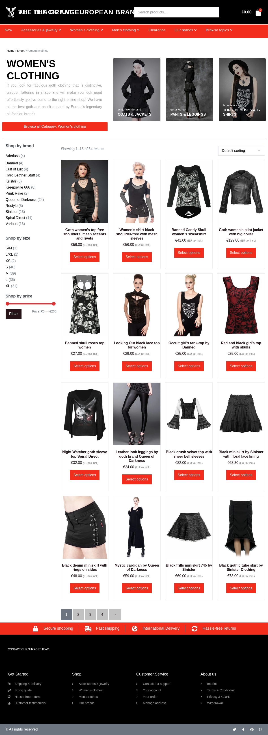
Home (10, 50)
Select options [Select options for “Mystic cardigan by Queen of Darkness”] (136, 588)
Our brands (186, 30)
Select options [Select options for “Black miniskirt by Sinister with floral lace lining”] (241, 475)
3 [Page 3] (90, 614)
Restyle (11, 206)
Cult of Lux (14, 169)
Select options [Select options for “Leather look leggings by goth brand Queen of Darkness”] (136, 479)
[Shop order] (241, 151)
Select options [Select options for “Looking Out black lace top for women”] (136, 366)
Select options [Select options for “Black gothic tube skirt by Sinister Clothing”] (241, 588)
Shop (20, 50)
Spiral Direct (15, 218)
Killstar (11, 181)
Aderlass (12, 156)
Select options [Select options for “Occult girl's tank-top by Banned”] (189, 366)
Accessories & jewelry (41, 30)
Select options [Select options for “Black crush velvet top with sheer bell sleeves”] (189, 475)
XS (8, 261)
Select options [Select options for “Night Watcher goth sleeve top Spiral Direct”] (84, 475)
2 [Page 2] (78, 614)
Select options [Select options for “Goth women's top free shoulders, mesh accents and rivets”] (84, 257)
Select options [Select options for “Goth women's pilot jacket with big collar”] (241, 253)
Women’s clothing (86, 30)
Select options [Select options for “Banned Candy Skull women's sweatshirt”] (189, 253)
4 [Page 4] (102, 614)
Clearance (156, 30)
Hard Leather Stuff (20, 175)
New (8, 30)
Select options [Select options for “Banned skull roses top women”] (84, 366)
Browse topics (219, 30)
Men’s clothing (125, 30)
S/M (9, 248)
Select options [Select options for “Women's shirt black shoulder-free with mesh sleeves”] (136, 257)
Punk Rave (14, 193)
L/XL (9, 254)
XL (8, 286)
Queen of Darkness (21, 200)
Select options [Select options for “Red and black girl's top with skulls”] (241, 366)
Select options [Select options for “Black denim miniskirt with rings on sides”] (84, 588)
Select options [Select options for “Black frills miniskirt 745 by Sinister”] (189, 588)
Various (11, 224)
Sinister (11, 212)
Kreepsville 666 (18, 187)
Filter (13, 314)
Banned (12, 163)
